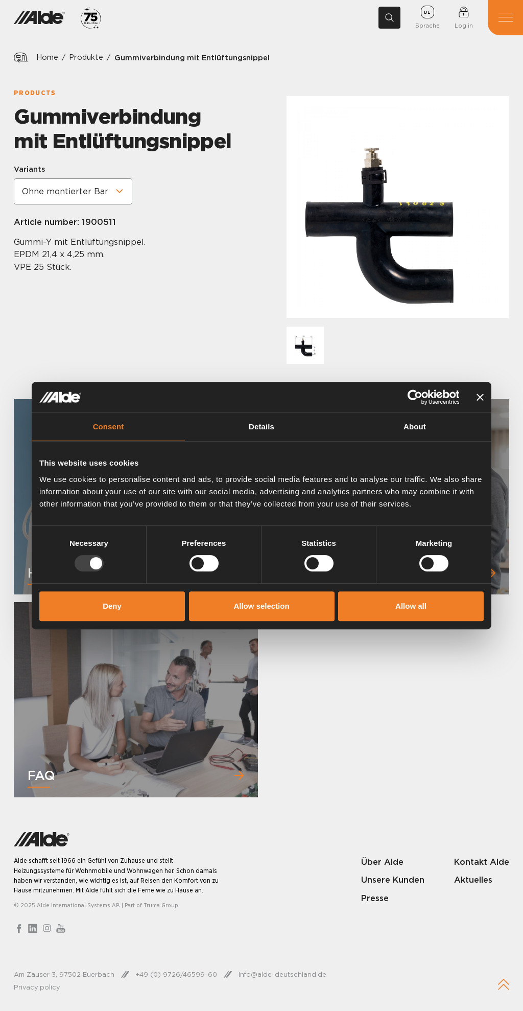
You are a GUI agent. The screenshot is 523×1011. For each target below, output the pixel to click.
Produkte (86, 57)
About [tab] (414, 426)
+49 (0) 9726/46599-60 (176, 974)
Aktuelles (473, 880)
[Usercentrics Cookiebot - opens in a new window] (414, 397)
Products (35, 92)
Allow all (410, 606)
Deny (112, 606)
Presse (375, 898)
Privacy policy (37, 987)
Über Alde (382, 862)
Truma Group (161, 905)
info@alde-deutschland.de (282, 974)
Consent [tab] (108, 426)
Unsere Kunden (392, 880)
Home (47, 57)
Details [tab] (261, 426)
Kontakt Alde (481, 862)
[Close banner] (480, 397)
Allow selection (261, 606)
